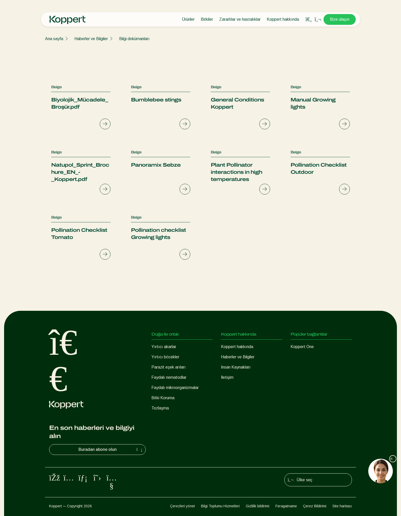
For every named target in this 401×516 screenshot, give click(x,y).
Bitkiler (207, 19)
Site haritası (342, 506)
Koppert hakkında (283, 19)
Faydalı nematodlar (168, 377)
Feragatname (286, 506)
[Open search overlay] (308, 19)
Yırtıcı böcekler (165, 357)
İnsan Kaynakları (236, 367)
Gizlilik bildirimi (257, 506)
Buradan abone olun (111, 449)
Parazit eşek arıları (168, 367)
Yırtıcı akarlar (163, 347)
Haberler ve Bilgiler (91, 39)
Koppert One (302, 347)
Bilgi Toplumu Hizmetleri (220, 506)
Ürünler (188, 19)
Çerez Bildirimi (314, 506)
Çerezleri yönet (182, 506)
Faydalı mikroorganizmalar (175, 387)
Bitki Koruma (162, 398)
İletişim (227, 377)
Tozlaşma (160, 408)
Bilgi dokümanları (134, 39)
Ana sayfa (54, 39)
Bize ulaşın (339, 19)
